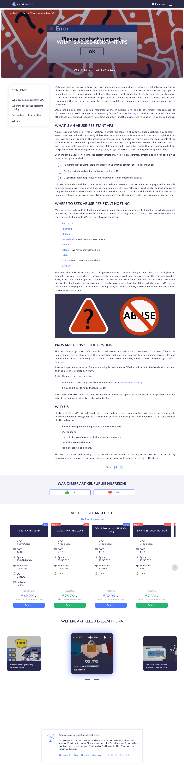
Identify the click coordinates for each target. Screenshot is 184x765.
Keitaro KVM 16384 (29, 530)
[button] (175, 567)
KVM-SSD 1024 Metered (152, 530)
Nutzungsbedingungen (91, 755)
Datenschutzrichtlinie (68, 755)
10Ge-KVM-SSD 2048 (70, 530)
